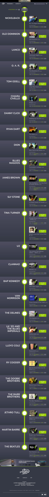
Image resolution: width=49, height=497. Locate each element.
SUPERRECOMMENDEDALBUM (19, 482)
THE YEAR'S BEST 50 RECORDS (24, 484)
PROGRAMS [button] (10, 3)
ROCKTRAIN (23, 485)
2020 (14, 9)
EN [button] (46, 3)
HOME (18, 477)
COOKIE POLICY (37, 490)
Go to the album (42, 20)
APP (31, 477)
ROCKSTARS (17, 485)
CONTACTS (18, 3)
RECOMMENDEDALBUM (30, 482)
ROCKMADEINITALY (30, 485)
